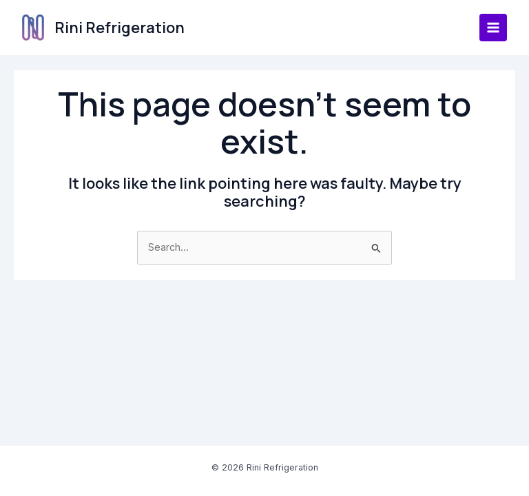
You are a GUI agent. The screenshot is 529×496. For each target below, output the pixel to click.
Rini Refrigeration (119, 27)
